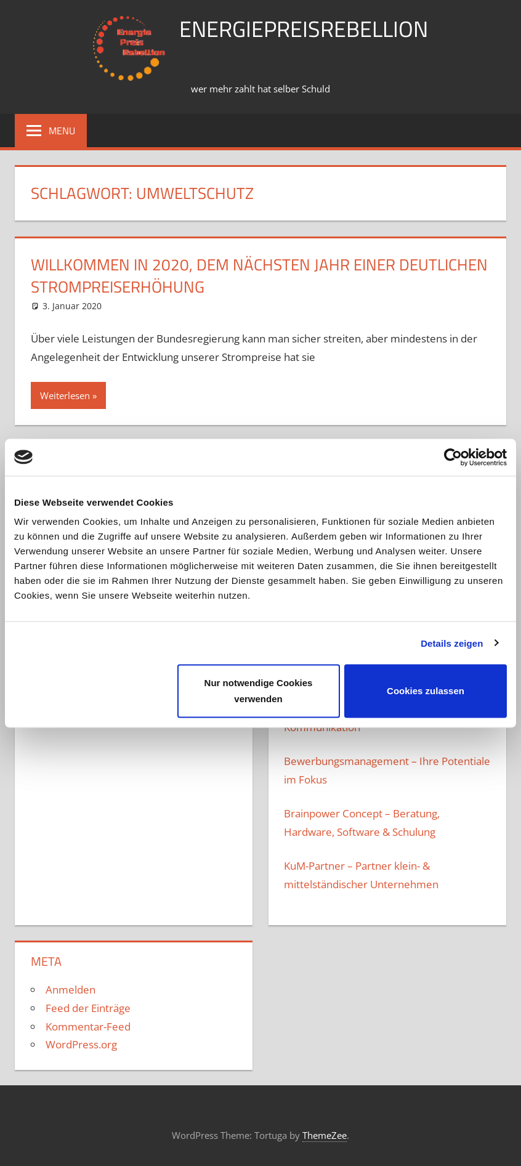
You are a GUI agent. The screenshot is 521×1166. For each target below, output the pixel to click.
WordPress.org (81, 1044)
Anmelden (70, 989)
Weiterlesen (65, 395)
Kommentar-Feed (88, 1026)
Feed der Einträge (88, 1008)
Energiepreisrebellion (303, 29)
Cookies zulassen (425, 691)
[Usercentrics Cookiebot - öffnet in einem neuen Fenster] (453, 457)
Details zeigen (452, 643)
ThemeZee (324, 1135)
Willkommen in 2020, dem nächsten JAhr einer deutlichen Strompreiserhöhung (259, 276)
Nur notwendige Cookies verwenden (258, 691)
